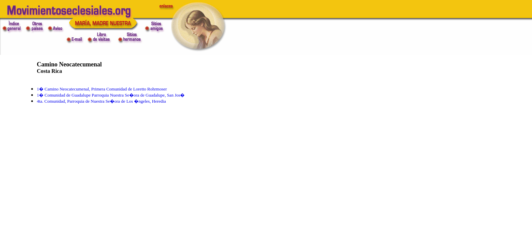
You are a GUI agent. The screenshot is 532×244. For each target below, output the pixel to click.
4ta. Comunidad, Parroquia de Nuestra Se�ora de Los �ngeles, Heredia (101, 101)
